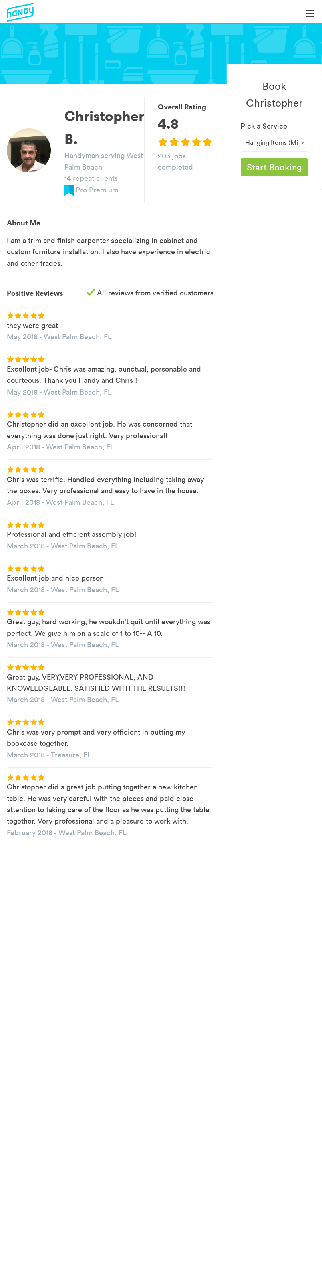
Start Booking (274, 167)
